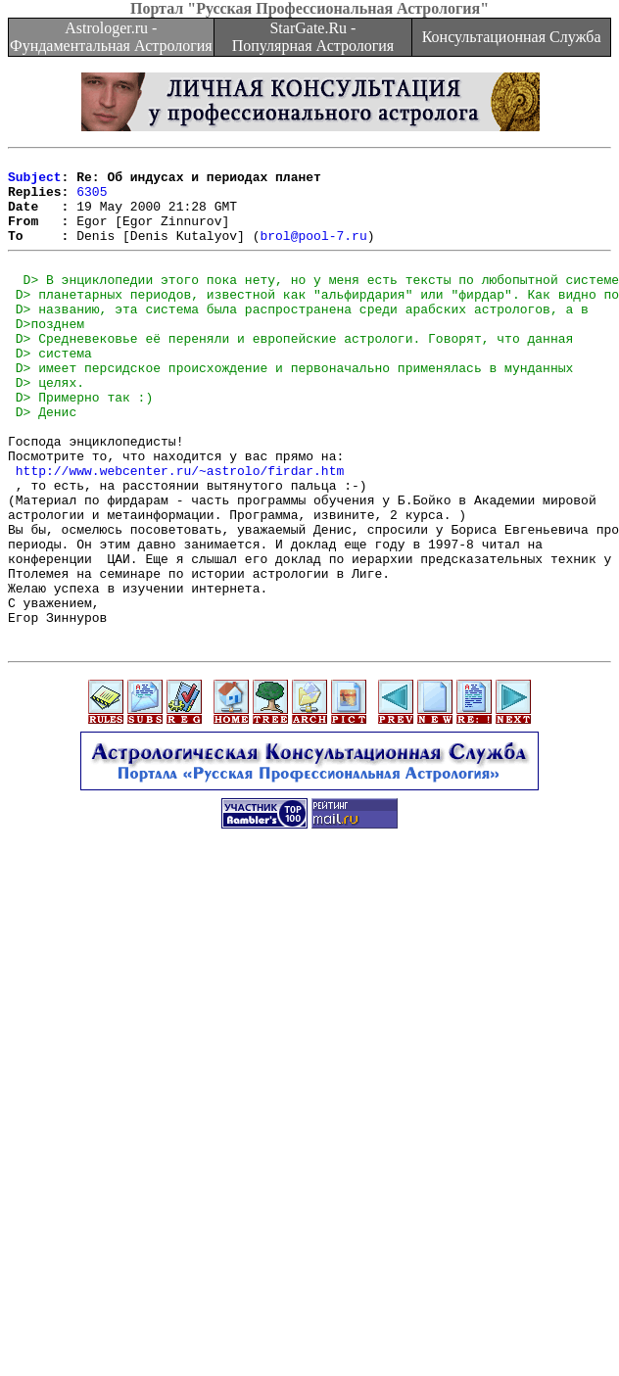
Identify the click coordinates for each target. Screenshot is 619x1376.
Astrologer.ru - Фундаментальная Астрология (111, 37)
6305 (91, 200)
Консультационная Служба (511, 36)
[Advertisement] (218, 1157)
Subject (35, 182)
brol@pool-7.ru (313, 252)
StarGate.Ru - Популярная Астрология (313, 37)
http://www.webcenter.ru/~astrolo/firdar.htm (180, 532)
